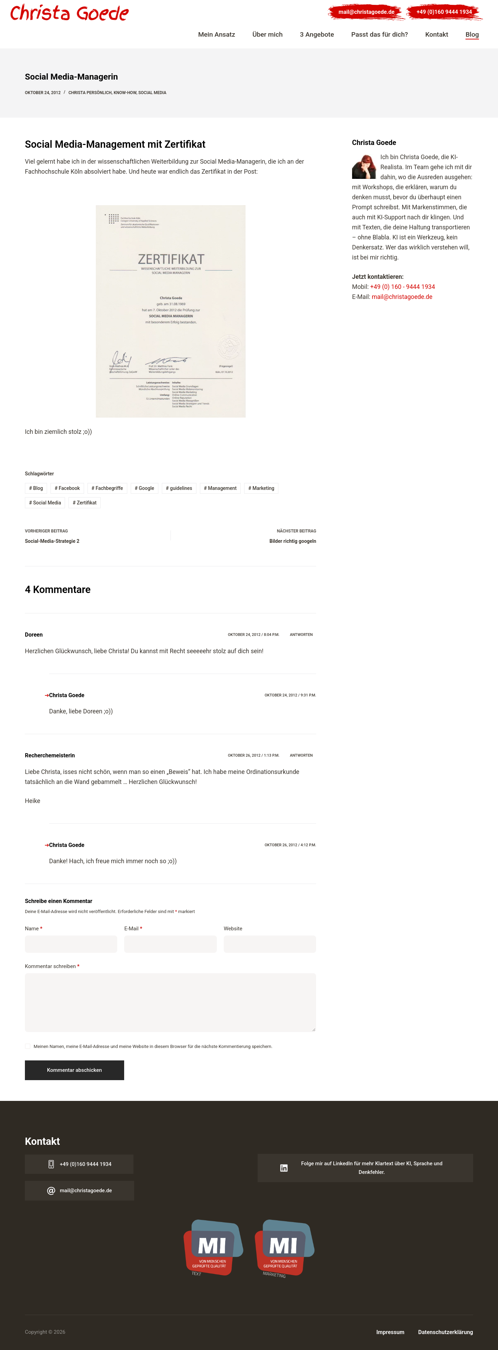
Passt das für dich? (379, 34)
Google (144, 488)
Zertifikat (84, 502)
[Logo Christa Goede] (69, 12)
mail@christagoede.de (367, 12)
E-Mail (133, 928)
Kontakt (437, 34)
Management (220, 488)
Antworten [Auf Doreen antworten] (301, 634)
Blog (472, 34)
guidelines (179, 488)
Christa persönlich (90, 92)
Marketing (261, 488)
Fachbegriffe (107, 488)
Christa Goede (66, 695)
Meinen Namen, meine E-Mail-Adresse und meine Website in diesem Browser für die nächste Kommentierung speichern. (153, 1046)
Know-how (125, 92)
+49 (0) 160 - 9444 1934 (402, 286)
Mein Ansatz (216, 34)
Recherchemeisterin (50, 755)
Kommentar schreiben (52, 966)
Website (233, 928)
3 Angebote (317, 34)
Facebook (67, 488)
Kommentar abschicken (74, 1070)
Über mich (267, 34)
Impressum (390, 1332)
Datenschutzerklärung (445, 1332)
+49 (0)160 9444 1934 (444, 12)
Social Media (152, 92)
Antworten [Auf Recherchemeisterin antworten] (301, 755)
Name (34, 928)
